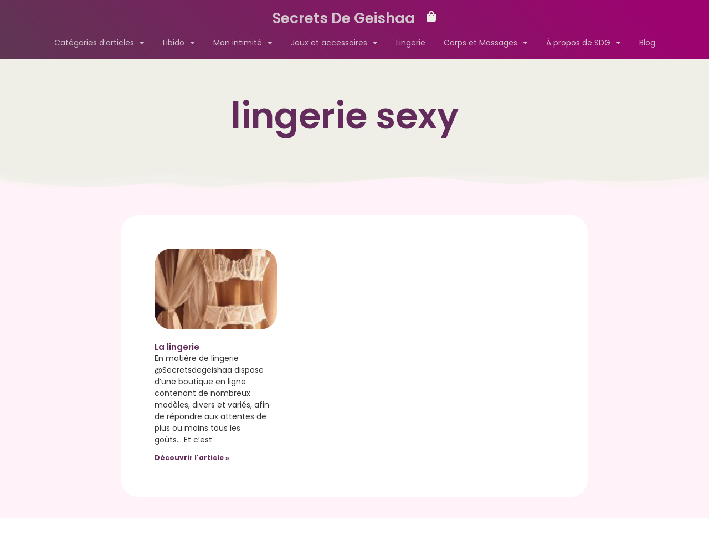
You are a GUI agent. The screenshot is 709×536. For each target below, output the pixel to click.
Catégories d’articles (99, 42)
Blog (647, 42)
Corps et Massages (486, 42)
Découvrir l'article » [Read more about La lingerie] (192, 457)
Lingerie (410, 42)
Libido (179, 42)
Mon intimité (243, 42)
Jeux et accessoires (334, 42)
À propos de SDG (583, 42)
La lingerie (177, 347)
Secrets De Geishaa (344, 18)
